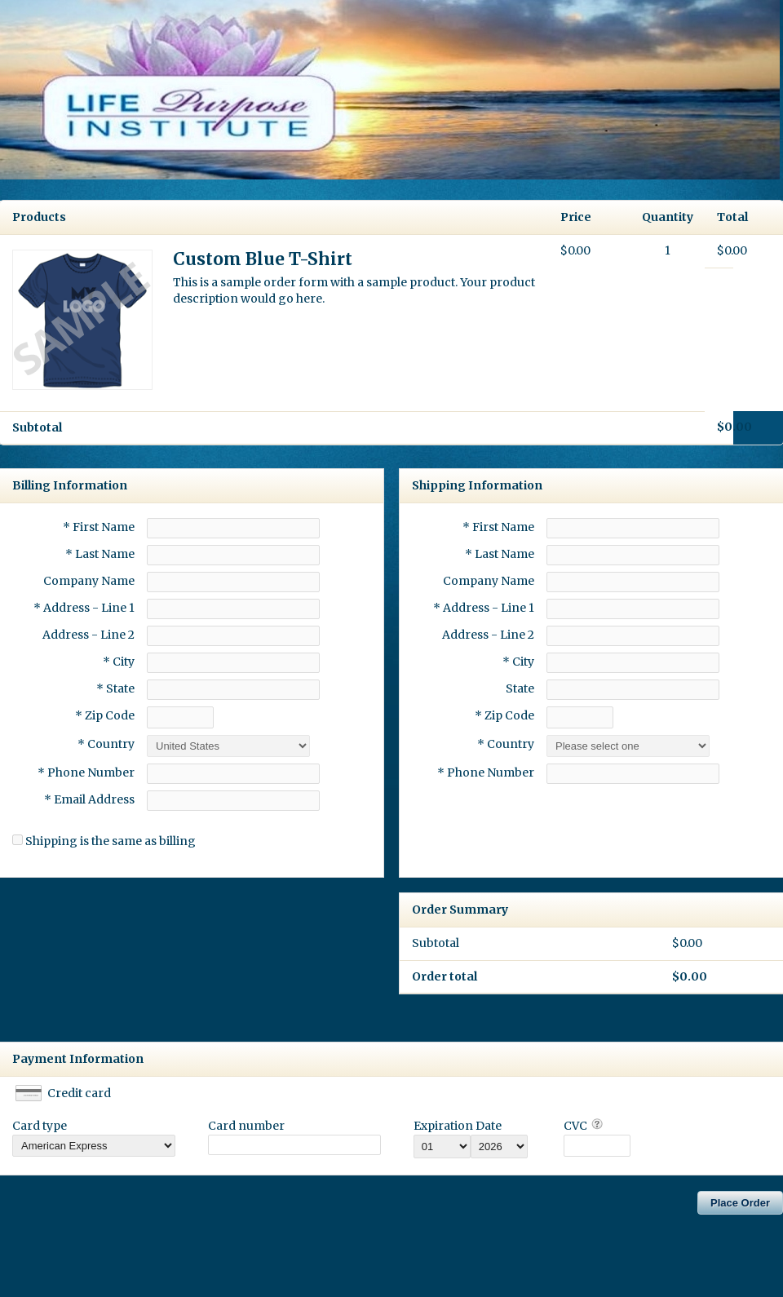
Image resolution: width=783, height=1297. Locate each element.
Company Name (89, 580)
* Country (106, 744)
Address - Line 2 (88, 634)
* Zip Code (105, 715)
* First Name (99, 527)
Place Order (740, 1203)
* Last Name (100, 554)
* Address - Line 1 (84, 607)
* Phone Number (485, 772)
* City (119, 661)
